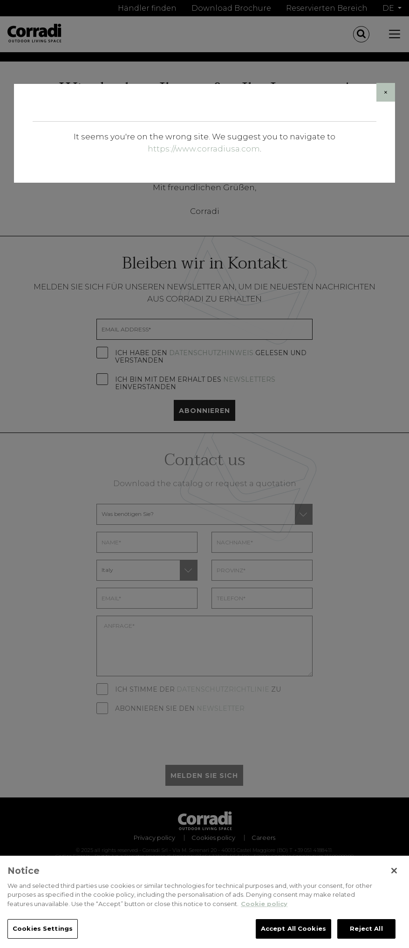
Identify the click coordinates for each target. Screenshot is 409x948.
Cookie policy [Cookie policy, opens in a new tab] (264, 904)
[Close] (385, 92)
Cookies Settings (43, 930)
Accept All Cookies (293, 930)
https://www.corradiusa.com (204, 148)
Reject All (366, 930)
